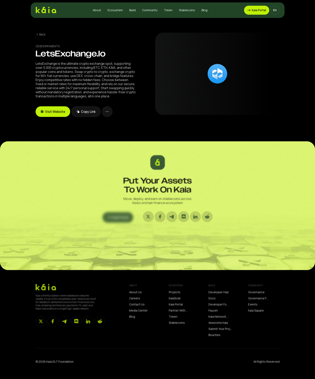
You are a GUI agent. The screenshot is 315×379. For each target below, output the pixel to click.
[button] (96, 10)
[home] (46, 10)
